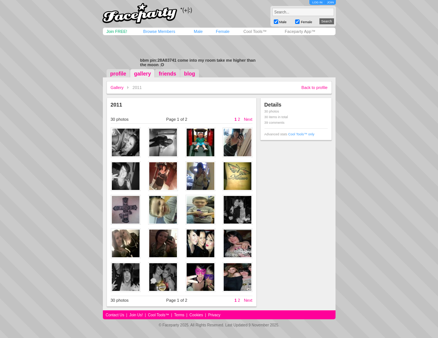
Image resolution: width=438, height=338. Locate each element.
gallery (142, 74)
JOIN (330, 2)
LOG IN (317, 2)
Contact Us (115, 315)
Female (223, 31)
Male (198, 31)
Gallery (117, 87)
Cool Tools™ (255, 31)
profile (118, 74)
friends (167, 74)
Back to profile (314, 87)
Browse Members (159, 31)
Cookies (196, 315)
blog (189, 74)
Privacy (214, 315)
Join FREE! (117, 31)
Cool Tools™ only (301, 134)
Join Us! (136, 315)
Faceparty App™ (300, 31)
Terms (179, 315)
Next (248, 119)
